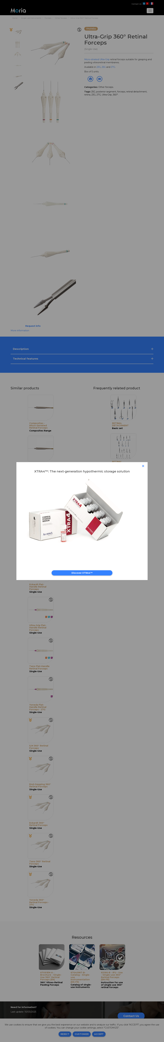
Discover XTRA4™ (82, 573)
